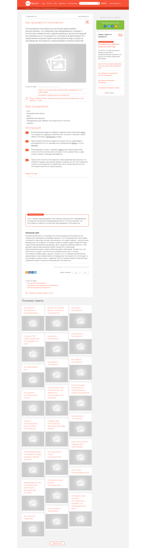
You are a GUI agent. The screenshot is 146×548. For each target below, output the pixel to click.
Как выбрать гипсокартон (53, 363)
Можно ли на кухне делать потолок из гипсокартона (56, 310)
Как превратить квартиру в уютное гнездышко (108, 74)
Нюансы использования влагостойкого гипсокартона (30, 425)
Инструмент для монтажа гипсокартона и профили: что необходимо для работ (78, 502)
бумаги (74, 143)
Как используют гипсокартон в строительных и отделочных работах (80, 389)
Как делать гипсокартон (53, 337)
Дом (55, 3)
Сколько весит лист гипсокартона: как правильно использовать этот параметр (56, 392)
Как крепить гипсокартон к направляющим (31, 310)
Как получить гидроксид (29, 517)
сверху (61, 149)
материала (50, 137)
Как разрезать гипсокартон (77, 417)
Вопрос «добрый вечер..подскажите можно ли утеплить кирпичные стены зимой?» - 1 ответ (57, 99)
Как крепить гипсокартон (36, 283)
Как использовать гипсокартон (38, 288)
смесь (83, 132)
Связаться (117, 17)
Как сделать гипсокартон (76, 360)
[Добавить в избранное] (87, 22)
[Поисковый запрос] (89, 3)
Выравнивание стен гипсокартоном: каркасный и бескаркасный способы (32, 487)
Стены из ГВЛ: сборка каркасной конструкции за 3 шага (31, 340)
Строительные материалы (50, 8)
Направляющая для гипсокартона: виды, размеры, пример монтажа (33, 456)
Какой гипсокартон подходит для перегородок (79, 444)
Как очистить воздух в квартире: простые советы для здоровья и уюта (110, 66)
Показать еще (57, 543)
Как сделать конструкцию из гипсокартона (42, 285)
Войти (104, 3)
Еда (43, 3)
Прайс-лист (110, 17)
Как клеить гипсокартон (76, 309)
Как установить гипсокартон (54, 509)
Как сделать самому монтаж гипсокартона (53, 95)
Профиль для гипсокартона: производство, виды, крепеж (57, 425)
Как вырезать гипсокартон (77, 334)
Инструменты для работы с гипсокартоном (55, 482)
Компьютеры (72, 3)
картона (34, 145)
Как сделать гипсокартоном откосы (30, 395)
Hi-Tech (49, 3)
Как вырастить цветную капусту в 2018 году (108, 45)
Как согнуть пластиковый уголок (80, 471)
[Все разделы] (115, 3)
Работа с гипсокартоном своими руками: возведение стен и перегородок (60, 91)
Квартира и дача (36, 8)
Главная (28, 8)
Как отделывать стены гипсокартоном (54, 454)
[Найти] (98, 3)
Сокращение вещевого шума (108, 88)
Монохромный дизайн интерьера (106, 81)
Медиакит (103, 17)
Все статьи (110, 93)
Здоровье (62, 3)
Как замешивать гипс (31, 368)
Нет (85, 272)
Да (76, 272)
